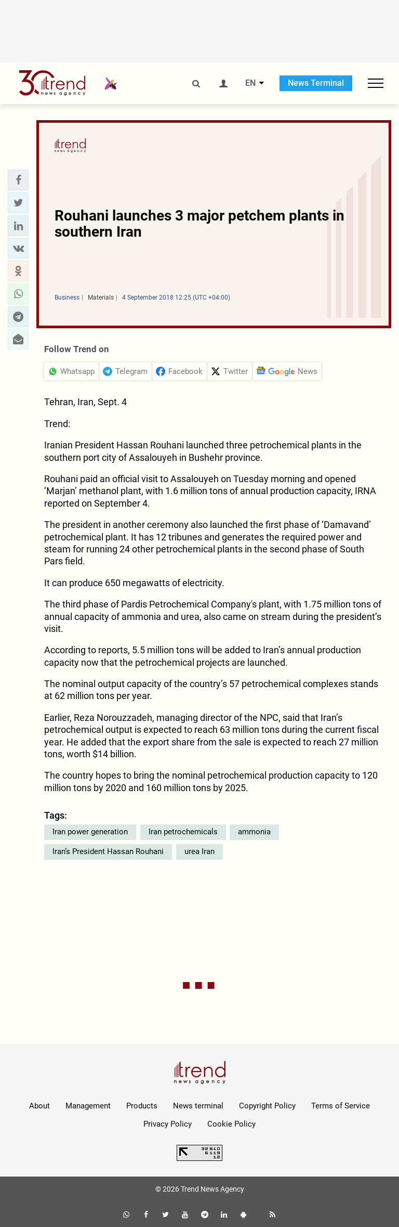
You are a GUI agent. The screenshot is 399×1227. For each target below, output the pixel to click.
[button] (18, 180)
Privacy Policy (167, 1124)
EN (250, 83)
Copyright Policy (267, 1105)
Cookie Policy (231, 1124)
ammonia (254, 831)
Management (88, 1105)
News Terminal (316, 83)
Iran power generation (90, 831)
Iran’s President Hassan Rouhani (108, 851)
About (39, 1105)
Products (141, 1105)
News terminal (198, 1105)
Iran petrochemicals (183, 831)
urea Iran (199, 851)
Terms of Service (340, 1105)
